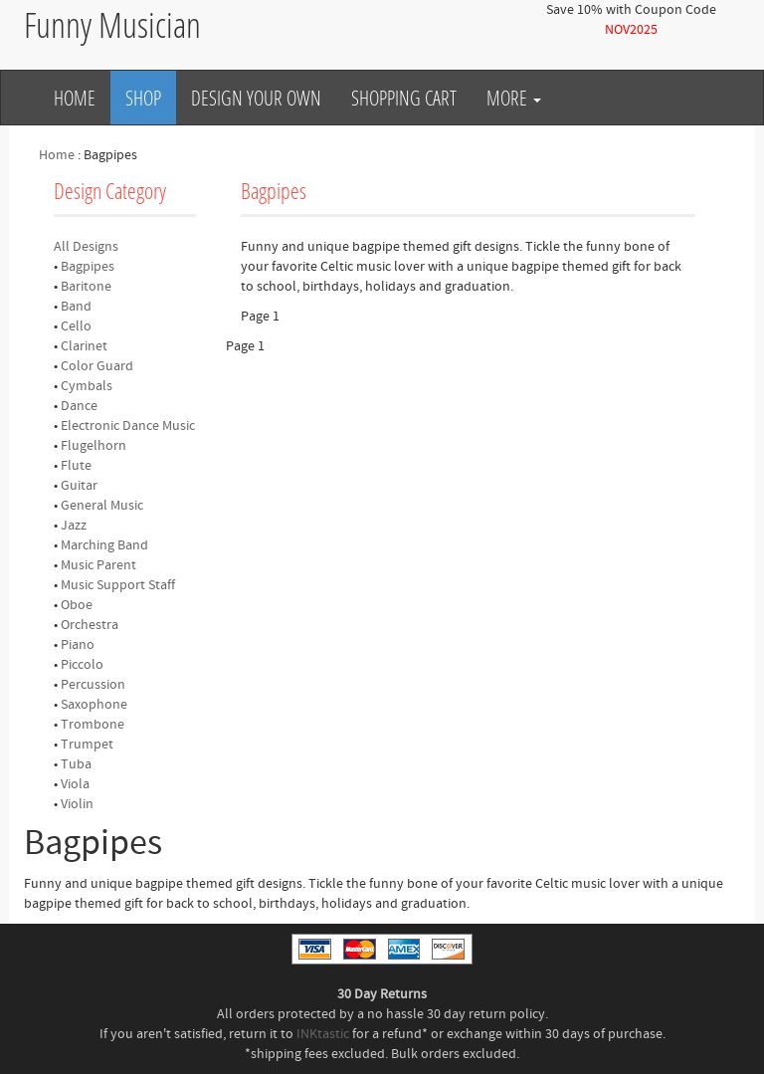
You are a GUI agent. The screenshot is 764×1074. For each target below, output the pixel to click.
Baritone (86, 287)
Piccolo (82, 665)
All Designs (86, 247)
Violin (77, 804)
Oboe (77, 605)
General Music (102, 506)
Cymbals (86, 386)
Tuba (76, 764)
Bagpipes (87, 267)
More (513, 97)
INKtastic (322, 1034)
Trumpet (87, 744)
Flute (76, 466)
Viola (75, 784)
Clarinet (84, 346)
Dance (79, 406)
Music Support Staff (118, 585)
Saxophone (94, 705)
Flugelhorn (93, 446)
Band (76, 307)
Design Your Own (256, 97)
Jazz (74, 526)
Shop (143, 97)
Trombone (92, 725)
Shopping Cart (404, 97)
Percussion (93, 685)
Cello (76, 326)
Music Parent (98, 565)
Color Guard (97, 366)
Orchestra (89, 625)
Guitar (79, 486)
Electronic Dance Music (128, 426)
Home (75, 97)
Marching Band (104, 545)
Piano (78, 645)
